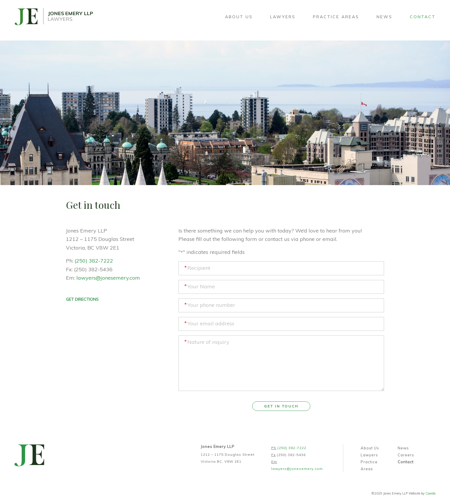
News (403, 448)
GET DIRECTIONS (82, 299)
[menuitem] (238, 17)
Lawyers (369, 455)
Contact (406, 462)
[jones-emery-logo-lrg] (53, 17)
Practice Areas (369, 465)
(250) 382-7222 (94, 260)
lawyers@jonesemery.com (108, 277)
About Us (370, 448)
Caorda (430, 493)
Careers (406, 455)
